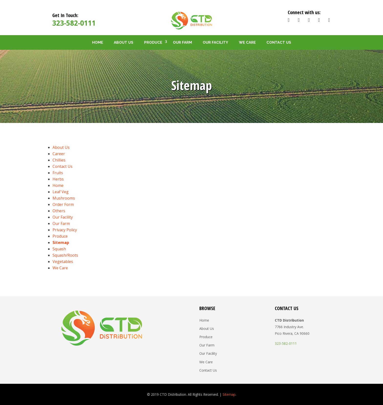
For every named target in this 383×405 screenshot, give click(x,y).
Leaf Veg (61, 191)
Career (59, 153)
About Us (123, 42)
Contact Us (278, 42)
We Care (247, 42)
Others (59, 210)
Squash (59, 249)
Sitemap (61, 242)
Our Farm (182, 42)
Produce (153, 42)
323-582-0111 (74, 23)
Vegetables (63, 261)
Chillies (59, 160)
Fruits (58, 172)
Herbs (58, 179)
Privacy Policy (65, 230)
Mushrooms (64, 198)
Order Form (63, 204)
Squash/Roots (65, 255)
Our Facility (215, 42)
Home (97, 42)
